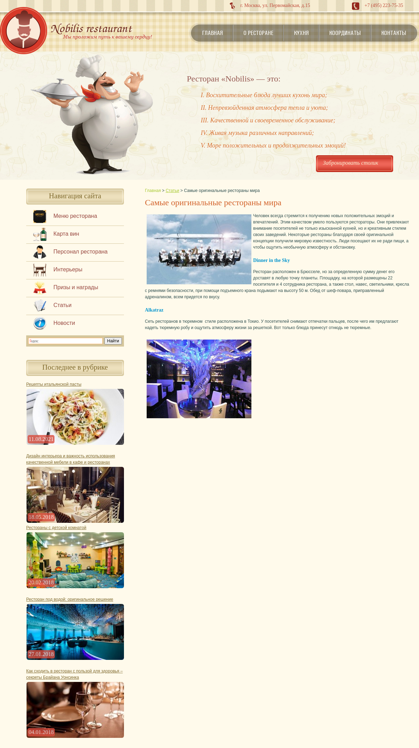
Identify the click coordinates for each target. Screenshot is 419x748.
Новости (64, 323)
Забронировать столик (350, 163)
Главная (212, 32)
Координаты (345, 32)
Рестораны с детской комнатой (56, 527)
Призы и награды (75, 287)
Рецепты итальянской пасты (53, 384)
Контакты (393, 32)
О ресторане (258, 32)
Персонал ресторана (80, 252)
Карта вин (66, 234)
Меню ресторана (75, 216)
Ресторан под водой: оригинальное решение (69, 599)
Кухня (301, 32)
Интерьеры (67, 269)
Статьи (62, 305)
